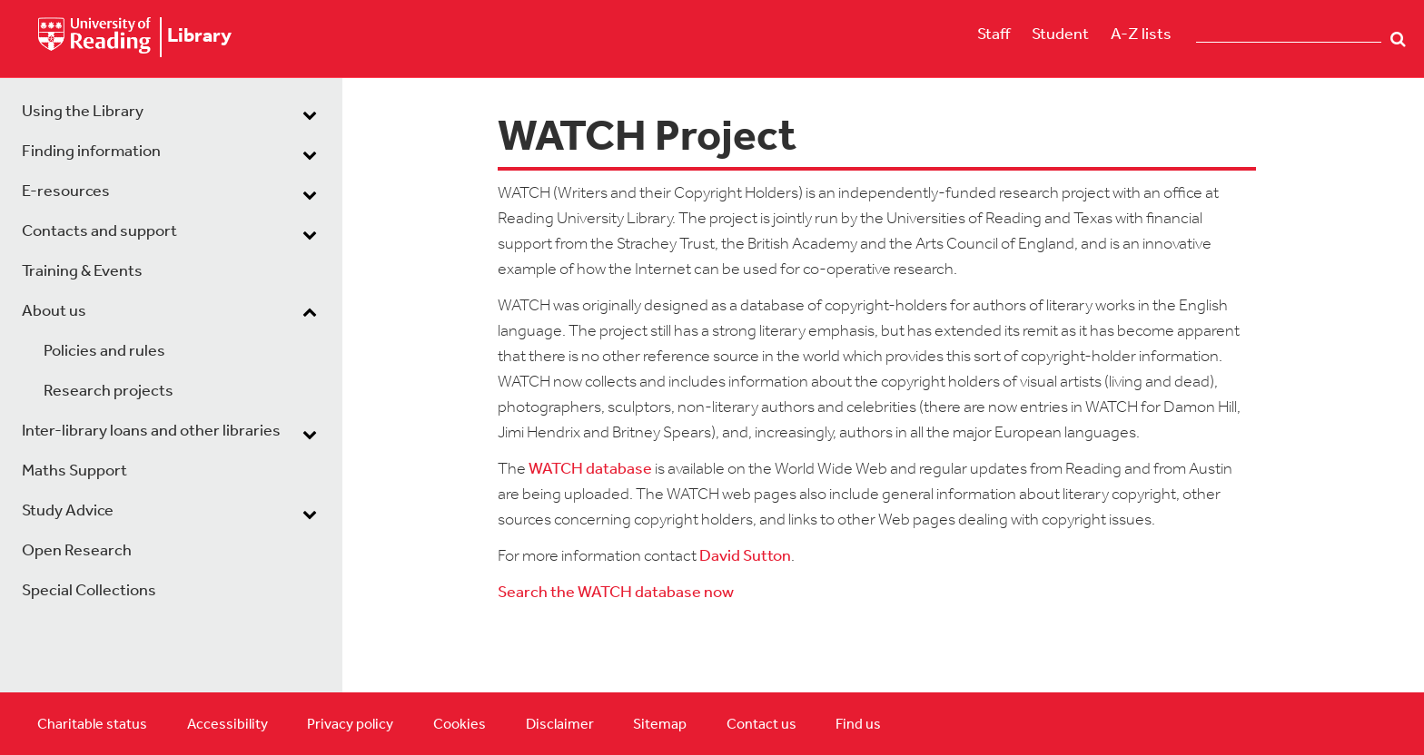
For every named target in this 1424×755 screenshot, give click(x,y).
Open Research (77, 551)
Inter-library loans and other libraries (151, 431)
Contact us (761, 725)
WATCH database (590, 469)
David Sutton (745, 556)
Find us (858, 725)
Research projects (108, 391)
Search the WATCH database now (616, 593)
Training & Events (82, 271)
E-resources (66, 192)
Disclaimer (560, 725)
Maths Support (74, 471)
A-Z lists (1141, 35)
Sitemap (660, 725)
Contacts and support (99, 231)
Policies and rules (104, 351)
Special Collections (89, 591)
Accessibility (227, 725)
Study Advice (68, 511)
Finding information (91, 152)
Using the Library (82, 112)
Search (1398, 39)
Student (1060, 35)
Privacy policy (350, 725)
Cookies (459, 725)
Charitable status (92, 725)
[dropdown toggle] (309, 114)
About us (54, 311)
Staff (993, 35)
